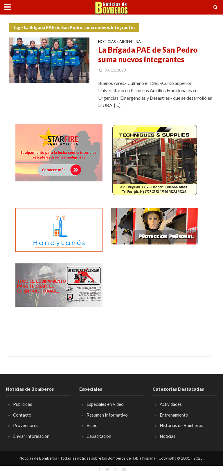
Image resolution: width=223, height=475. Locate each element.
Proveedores (25, 425)
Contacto (22, 414)
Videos (93, 425)
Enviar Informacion (31, 436)
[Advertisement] (154, 299)
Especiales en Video (105, 404)
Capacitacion (99, 436)
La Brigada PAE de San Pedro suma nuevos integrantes (148, 54)
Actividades (171, 404)
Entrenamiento (174, 414)
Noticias (107, 42)
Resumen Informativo (107, 414)
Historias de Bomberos (181, 425)
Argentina (130, 42)
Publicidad (22, 404)
